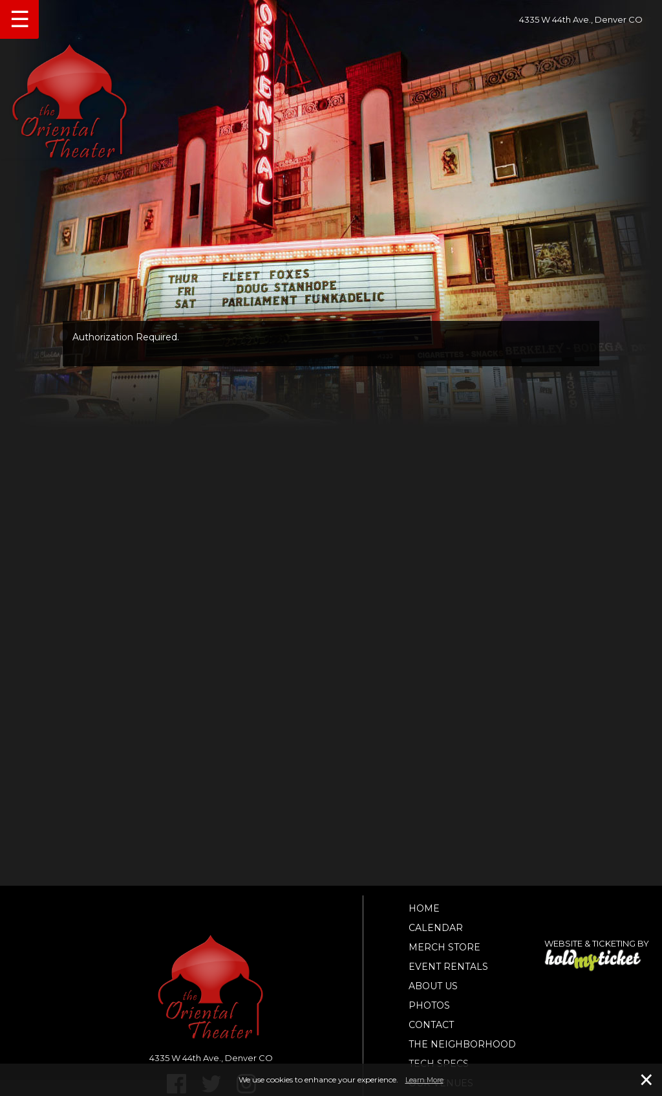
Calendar (436, 928)
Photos (429, 1005)
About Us (433, 986)
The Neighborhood (462, 1044)
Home (424, 908)
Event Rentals (448, 966)
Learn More (424, 1079)
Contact (431, 1025)
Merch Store (444, 947)
